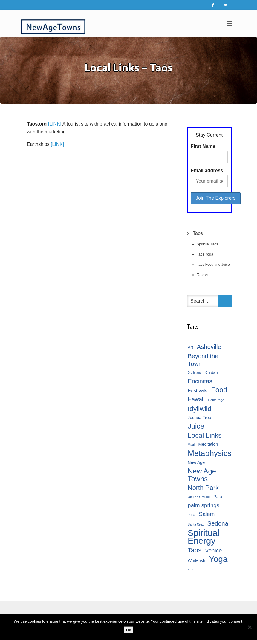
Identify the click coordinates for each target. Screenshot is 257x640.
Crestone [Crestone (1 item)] (211, 372)
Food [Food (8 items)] (219, 390)
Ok (128, 630)
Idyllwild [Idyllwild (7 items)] (199, 409)
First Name (203, 146)
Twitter (225, 5)
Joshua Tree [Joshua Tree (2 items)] (199, 417)
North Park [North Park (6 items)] (203, 487)
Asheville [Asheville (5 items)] (209, 346)
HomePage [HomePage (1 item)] (216, 400)
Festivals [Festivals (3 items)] (197, 390)
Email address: (208, 170)
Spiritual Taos (207, 244)
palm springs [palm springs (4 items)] (203, 505)
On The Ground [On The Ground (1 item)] (199, 497)
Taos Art (203, 275)
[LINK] (54, 123)
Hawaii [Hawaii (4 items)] (196, 399)
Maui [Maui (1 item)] (191, 444)
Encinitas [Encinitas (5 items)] (200, 381)
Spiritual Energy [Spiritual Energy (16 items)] (203, 537)
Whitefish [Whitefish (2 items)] (196, 560)
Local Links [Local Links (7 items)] (205, 435)
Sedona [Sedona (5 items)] (217, 523)
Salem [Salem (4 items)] (207, 514)
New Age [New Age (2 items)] (196, 462)
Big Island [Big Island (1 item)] (195, 372)
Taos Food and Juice (213, 264)
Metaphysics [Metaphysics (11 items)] (209, 453)
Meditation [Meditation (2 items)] (208, 444)
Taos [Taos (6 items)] (194, 550)
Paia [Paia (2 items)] (217, 496)
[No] (250, 627)
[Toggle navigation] (229, 23)
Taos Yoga (205, 254)
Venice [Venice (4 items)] (213, 550)
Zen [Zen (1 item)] (190, 569)
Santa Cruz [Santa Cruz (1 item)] (196, 524)
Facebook (212, 5)
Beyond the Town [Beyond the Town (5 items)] (203, 360)
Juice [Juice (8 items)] (196, 426)
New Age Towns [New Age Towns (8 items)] (202, 475)
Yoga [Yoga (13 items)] (218, 559)
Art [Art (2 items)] (190, 347)
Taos (198, 233)
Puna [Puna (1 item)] (191, 515)
